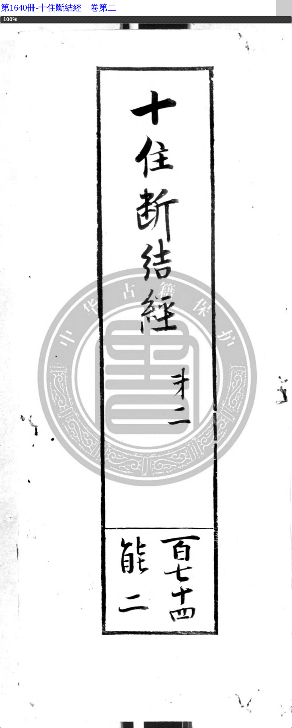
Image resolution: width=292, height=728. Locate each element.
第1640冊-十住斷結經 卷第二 (58, 8)
